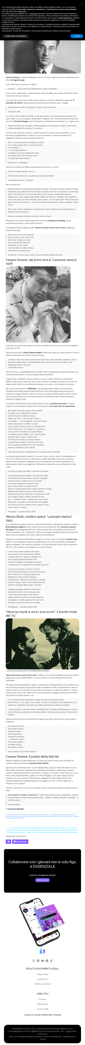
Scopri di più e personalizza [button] (15, 36)
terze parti (33, 14)
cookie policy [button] (21, 11)
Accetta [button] (77, 36)
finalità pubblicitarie (65, 18)
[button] (82, 3)
